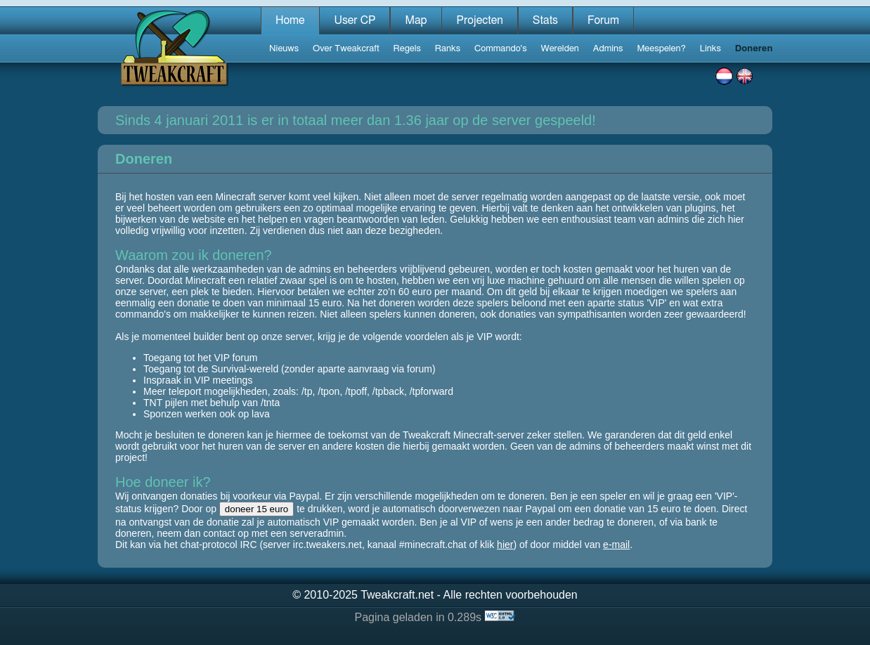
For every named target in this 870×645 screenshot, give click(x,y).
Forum (603, 20)
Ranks (447, 48)
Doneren (754, 48)
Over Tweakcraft (346, 48)
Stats (545, 20)
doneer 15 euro (256, 509)
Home (290, 20)
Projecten (479, 20)
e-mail (616, 544)
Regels (407, 48)
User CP (354, 20)
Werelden (560, 48)
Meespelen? (661, 48)
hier (505, 544)
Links (710, 48)
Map (416, 20)
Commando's (500, 48)
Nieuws (284, 48)
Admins (608, 48)
